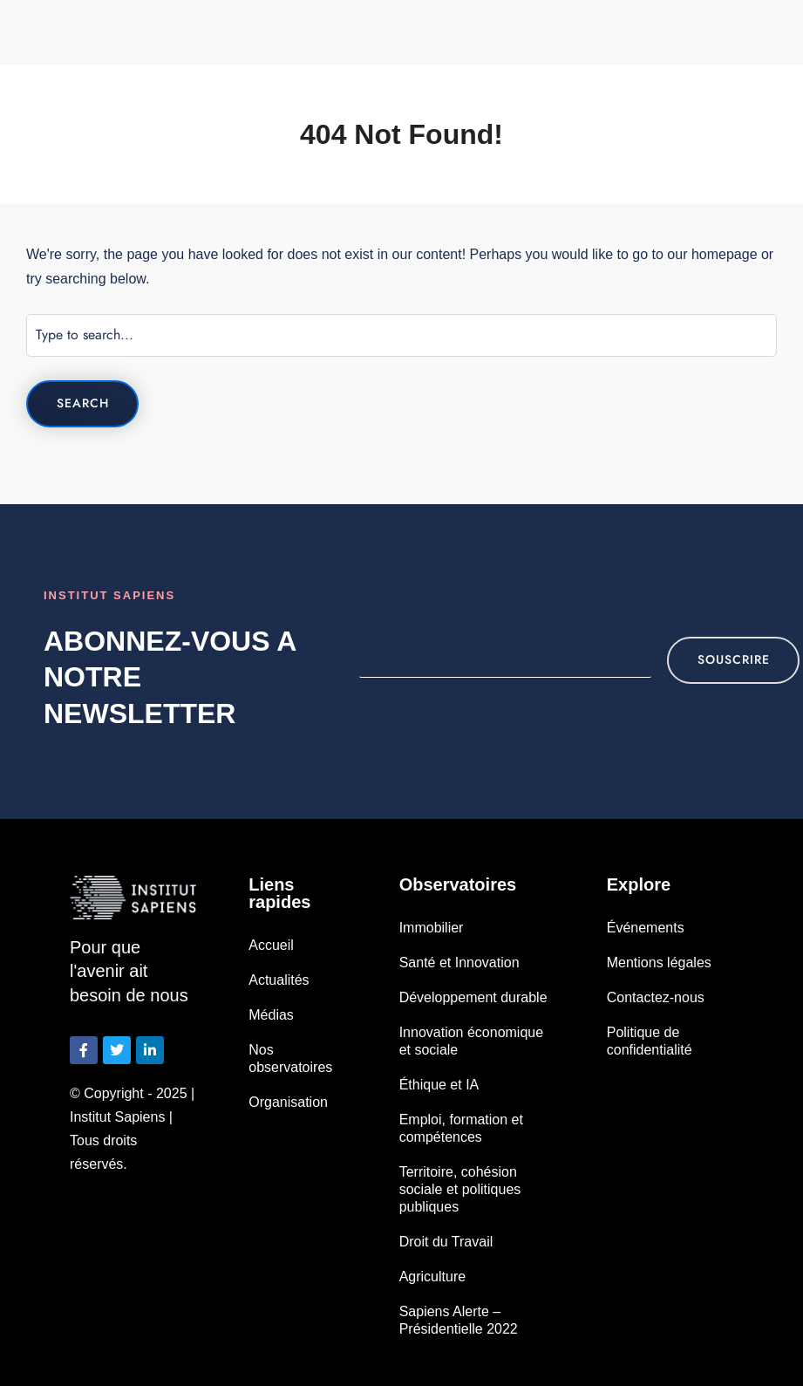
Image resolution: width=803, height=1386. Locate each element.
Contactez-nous (655, 997)
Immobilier (431, 927)
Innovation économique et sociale (471, 1041)
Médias (271, 1014)
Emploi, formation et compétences (461, 1128)
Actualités (278, 980)
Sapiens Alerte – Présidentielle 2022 (458, 1320)
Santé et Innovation (459, 962)
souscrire (733, 660)
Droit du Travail (446, 1241)
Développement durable (473, 997)
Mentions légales (659, 962)
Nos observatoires (290, 1058)
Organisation (288, 1102)
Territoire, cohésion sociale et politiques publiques (460, 1189)
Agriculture (432, 1276)
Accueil (271, 945)
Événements (645, 927)
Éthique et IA (439, 1084)
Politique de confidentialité (649, 1041)
